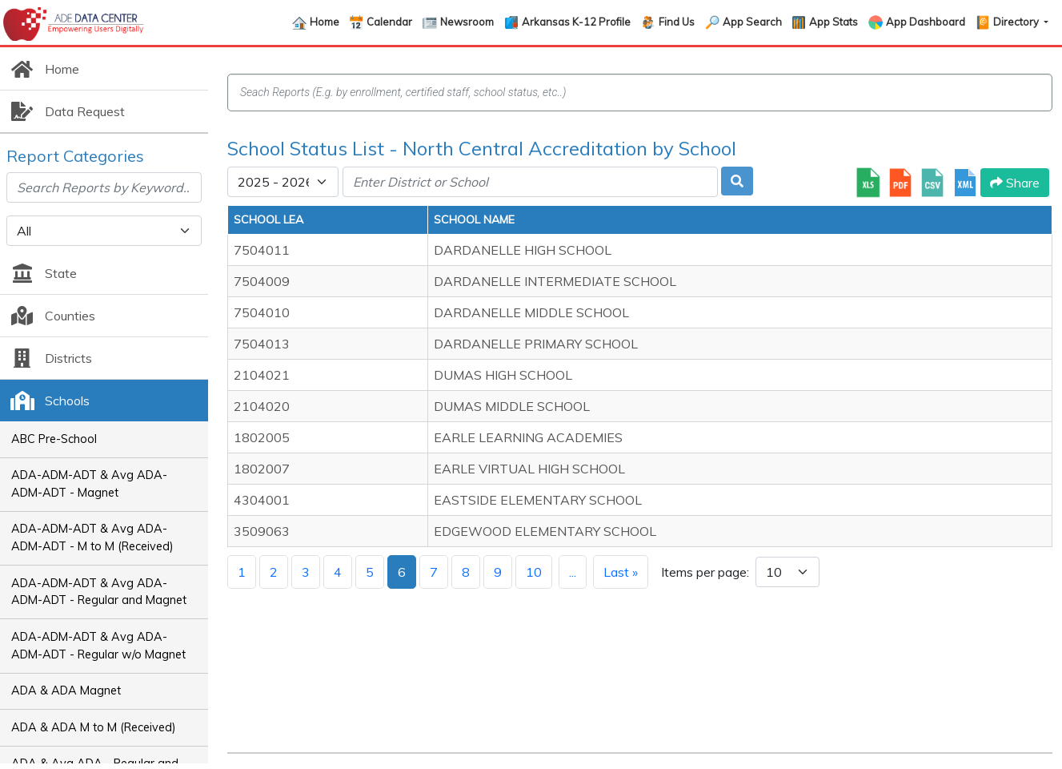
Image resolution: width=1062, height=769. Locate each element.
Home (324, 21)
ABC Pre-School (54, 439)
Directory (1017, 21)
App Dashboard (925, 21)
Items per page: (705, 572)
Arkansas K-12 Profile (576, 21)
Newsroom (467, 21)
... (572, 572)
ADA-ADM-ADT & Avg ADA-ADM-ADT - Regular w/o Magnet (98, 646)
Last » (620, 572)
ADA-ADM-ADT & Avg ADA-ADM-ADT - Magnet (89, 484)
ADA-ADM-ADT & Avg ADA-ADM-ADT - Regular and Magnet (98, 592)
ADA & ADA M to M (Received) (93, 727)
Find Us (677, 21)
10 (534, 572)
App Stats (833, 21)
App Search (752, 21)
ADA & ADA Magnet (66, 690)
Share (1015, 183)
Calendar (389, 21)
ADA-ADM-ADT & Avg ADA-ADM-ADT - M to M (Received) (92, 537)
